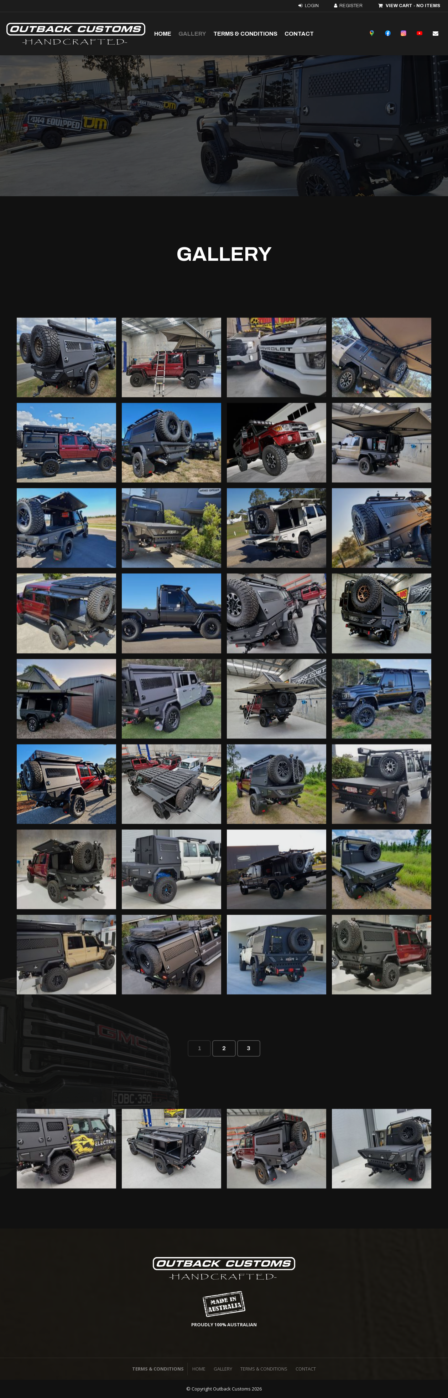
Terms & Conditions (245, 34)
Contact (299, 34)
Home (162, 34)
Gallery (192, 34)
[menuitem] (199, 1369)
